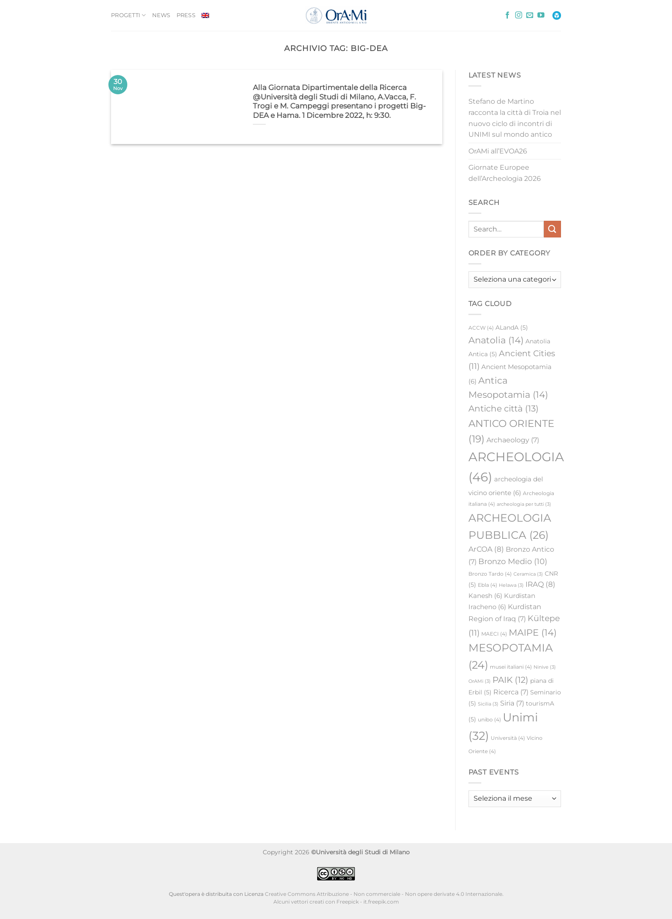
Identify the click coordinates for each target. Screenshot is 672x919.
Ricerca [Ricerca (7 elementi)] (510, 692)
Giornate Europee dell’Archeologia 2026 (504, 173)
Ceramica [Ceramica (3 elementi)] (528, 574)
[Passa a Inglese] (205, 15)
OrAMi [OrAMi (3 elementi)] (479, 681)
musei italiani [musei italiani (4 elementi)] (511, 667)
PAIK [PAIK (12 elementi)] (510, 680)
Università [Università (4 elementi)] (508, 738)
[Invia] (552, 229)
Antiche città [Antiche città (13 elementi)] (503, 408)
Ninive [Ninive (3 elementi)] (545, 667)
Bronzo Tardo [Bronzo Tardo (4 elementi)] (490, 574)
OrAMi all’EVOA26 (497, 151)
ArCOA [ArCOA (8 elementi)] (486, 549)
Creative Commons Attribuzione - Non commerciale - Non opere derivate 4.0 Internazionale (383, 894)
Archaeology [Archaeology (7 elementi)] (512, 440)
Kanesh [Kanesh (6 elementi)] (485, 596)
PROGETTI (128, 15)
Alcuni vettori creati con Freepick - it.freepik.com (336, 902)
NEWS (161, 15)
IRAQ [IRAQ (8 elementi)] (540, 584)
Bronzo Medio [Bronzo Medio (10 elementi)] (512, 561)
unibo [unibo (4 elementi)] (489, 719)
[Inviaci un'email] (529, 15)
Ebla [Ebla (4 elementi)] (487, 585)
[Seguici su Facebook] (507, 15)
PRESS (186, 15)
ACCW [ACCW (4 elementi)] (481, 327)
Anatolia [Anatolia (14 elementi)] (496, 340)
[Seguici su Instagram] (518, 15)
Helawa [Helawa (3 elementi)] (511, 585)
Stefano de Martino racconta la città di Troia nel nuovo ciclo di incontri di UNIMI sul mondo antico (514, 117)
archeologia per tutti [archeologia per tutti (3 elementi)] (524, 504)
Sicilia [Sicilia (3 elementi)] (488, 704)
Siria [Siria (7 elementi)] (512, 703)
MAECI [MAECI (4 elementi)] (494, 634)
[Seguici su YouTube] (540, 15)
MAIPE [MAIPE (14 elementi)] (533, 632)
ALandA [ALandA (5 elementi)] (511, 327)
